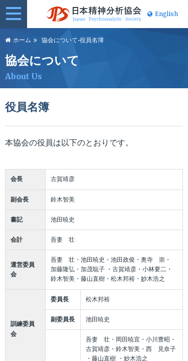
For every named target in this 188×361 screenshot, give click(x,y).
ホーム (22, 40)
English (162, 14)
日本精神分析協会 (94, 14)
